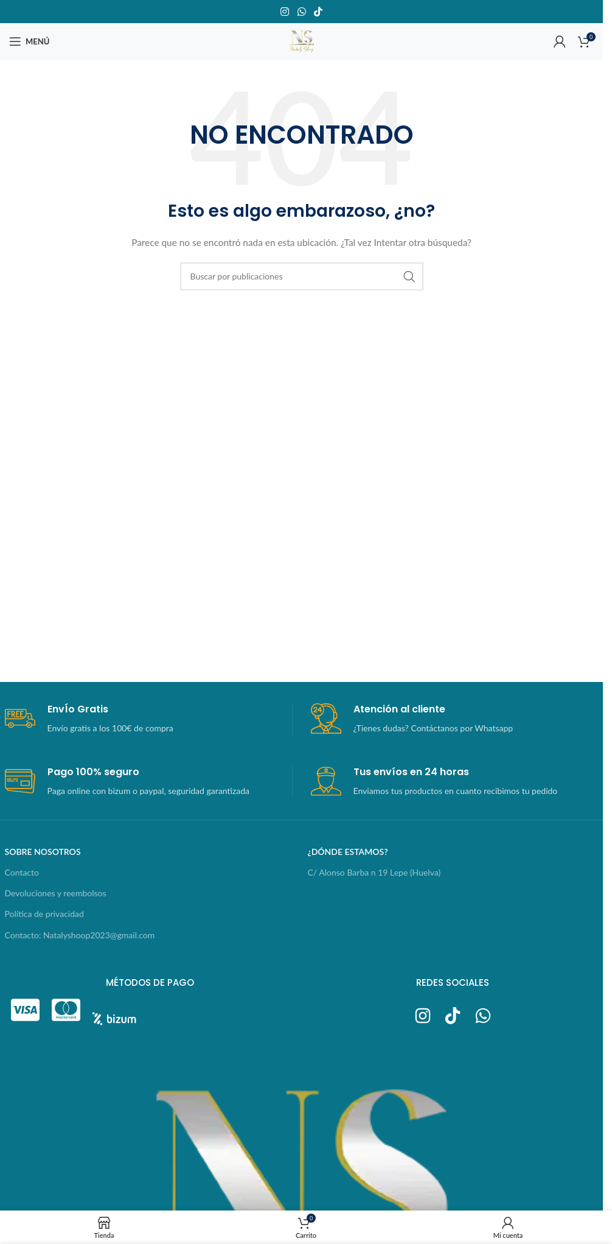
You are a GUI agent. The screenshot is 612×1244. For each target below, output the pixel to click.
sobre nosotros (43, 851)
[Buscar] (301, 276)
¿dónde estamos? (348, 851)
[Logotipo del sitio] (302, 40)
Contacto (22, 872)
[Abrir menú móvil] (29, 41)
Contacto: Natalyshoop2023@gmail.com (80, 935)
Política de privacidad (44, 913)
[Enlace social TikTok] (318, 11)
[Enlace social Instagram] (285, 11)
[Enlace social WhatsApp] (301, 11)
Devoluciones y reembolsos (55, 893)
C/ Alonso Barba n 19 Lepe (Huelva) (374, 872)
